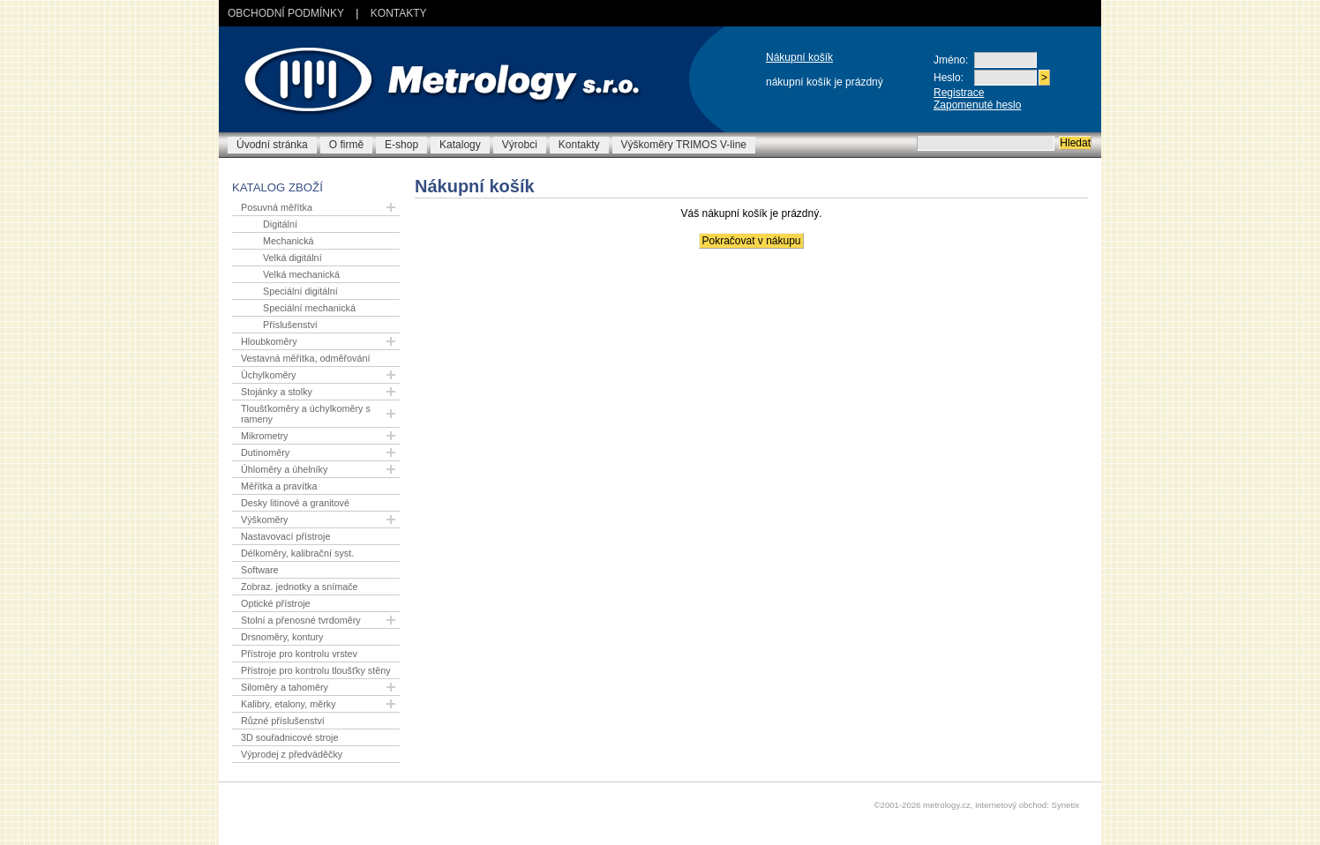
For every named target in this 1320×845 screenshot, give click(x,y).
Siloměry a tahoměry (284, 687)
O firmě (346, 144)
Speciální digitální (300, 291)
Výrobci (519, 144)
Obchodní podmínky (286, 13)
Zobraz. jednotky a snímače (299, 586)
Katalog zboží (277, 187)
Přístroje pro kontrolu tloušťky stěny (316, 670)
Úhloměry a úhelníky (284, 469)
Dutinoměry (265, 452)
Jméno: (951, 60)
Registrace (959, 92)
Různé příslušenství (283, 720)
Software (260, 570)
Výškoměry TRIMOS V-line (683, 144)
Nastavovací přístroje (285, 536)
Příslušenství (290, 324)
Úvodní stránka (272, 144)
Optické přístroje (276, 603)
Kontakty (399, 13)
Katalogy (460, 144)
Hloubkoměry (269, 341)
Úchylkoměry (268, 375)
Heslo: (949, 77)
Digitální (280, 224)
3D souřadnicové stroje (289, 737)
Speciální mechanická (309, 308)
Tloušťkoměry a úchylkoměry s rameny (306, 413)
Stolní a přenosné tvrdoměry (301, 620)
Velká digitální (292, 257)
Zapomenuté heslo (977, 105)
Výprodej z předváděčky (291, 754)
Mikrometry (264, 435)
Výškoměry (264, 519)
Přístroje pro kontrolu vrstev (299, 653)
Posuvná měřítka (276, 207)
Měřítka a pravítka (279, 486)
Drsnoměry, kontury (282, 637)
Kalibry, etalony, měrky (288, 704)
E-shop (401, 144)
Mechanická (288, 241)
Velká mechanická (301, 274)
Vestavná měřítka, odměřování (305, 358)
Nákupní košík (799, 57)
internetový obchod (1010, 805)
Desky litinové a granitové (295, 502)
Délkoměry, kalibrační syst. (297, 553)
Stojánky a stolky (276, 391)
